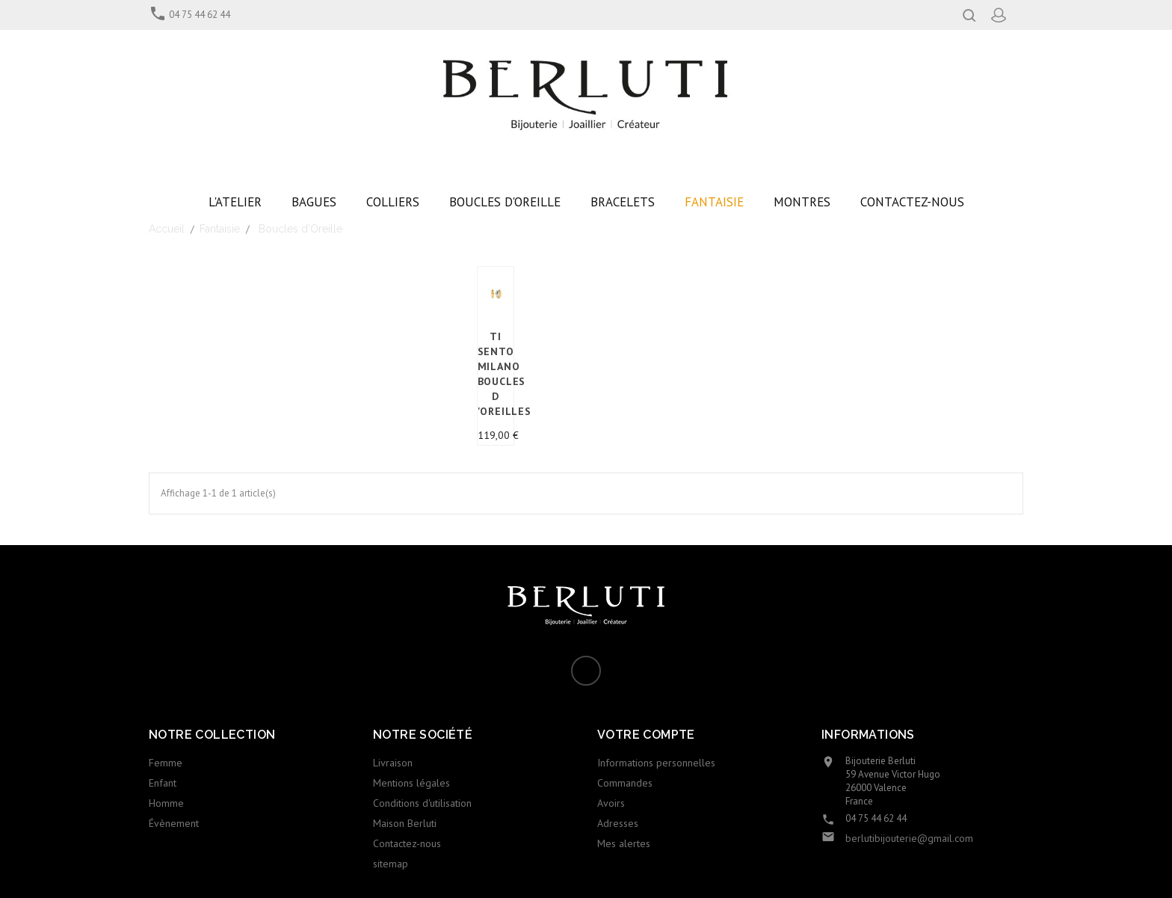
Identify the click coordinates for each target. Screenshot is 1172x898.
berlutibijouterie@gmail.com (909, 838)
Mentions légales (411, 783)
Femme (165, 762)
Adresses (617, 823)
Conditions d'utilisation (422, 803)
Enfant (162, 783)
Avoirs (611, 803)
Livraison (393, 762)
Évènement (174, 823)
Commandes (625, 783)
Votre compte (646, 735)
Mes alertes (623, 843)
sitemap (390, 863)
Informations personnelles (656, 762)
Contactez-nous (407, 843)
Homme (166, 803)
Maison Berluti (405, 823)
